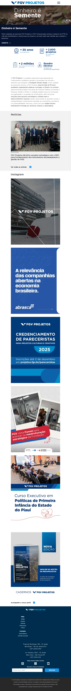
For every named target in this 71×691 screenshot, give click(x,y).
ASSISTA (5, 43)
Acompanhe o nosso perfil (21, 602)
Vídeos (23, 627)
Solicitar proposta (23, 635)
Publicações (23, 625)
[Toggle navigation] (58, 3)
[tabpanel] (35, 26)
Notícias (23, 623)
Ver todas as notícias (19, 167)
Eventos (23, 621)
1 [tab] (63, 20)
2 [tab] (66, 20)
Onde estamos (23, 633)
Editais (23, 619)
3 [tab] (69, 20)
